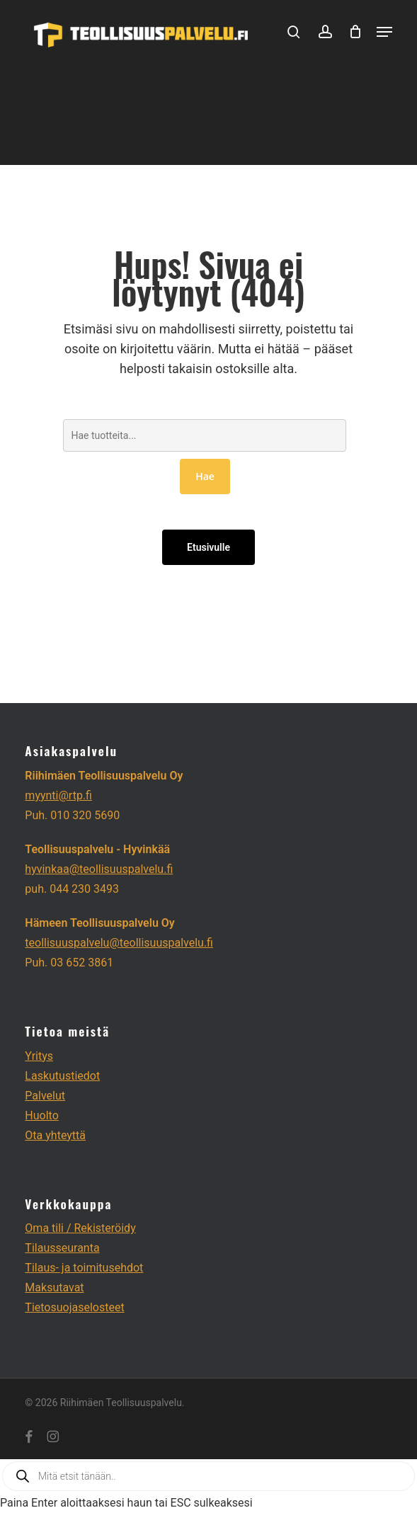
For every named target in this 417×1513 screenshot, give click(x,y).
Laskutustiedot (62, 1076)
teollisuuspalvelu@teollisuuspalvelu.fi (119, 942)
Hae (205, 476)
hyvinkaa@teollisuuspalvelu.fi (99, 869)
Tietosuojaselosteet (74, 1307)
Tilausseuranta (62, 1248)
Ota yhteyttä (55, 1135)
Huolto (41, 1115)
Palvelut (45, 1095)
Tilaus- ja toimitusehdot (84, 1267)
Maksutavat (54, 1287)
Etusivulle (208, 547)
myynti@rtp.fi (58, 795)
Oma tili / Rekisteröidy (80, 1228)
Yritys (39, 1056)
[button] (384, 32)
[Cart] (356, 31)
